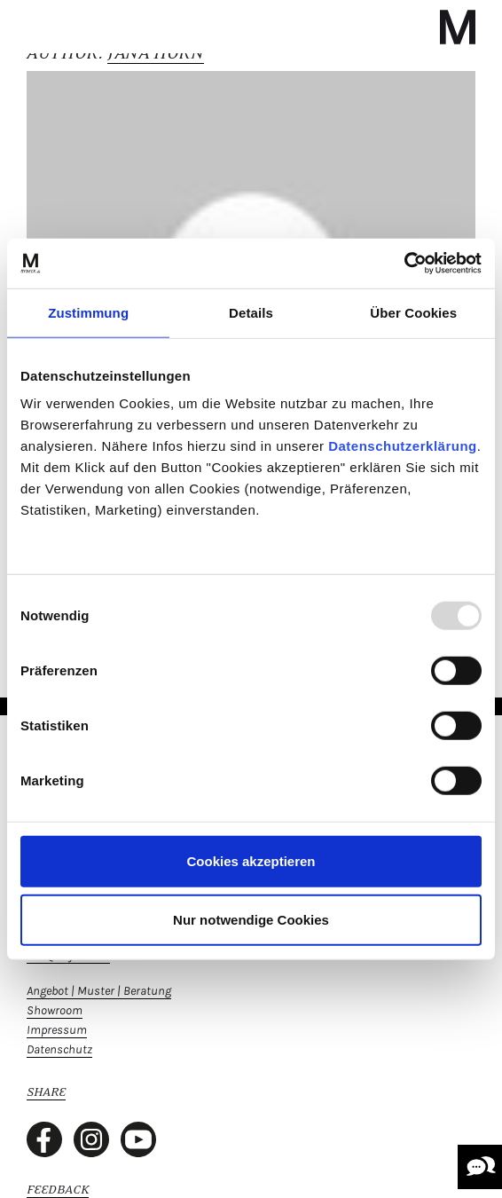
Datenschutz (59, 1049)
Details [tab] (251, 311)
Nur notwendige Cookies (251, 918)
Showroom (54, 1010)
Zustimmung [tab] (88, 311)
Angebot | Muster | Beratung (99, 990)
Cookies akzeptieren (250, 861)
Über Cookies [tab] (413, 311)
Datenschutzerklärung (402, 445)
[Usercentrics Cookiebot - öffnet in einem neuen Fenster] (404, 263)
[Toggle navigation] (43, 26)
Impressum (57, 1029)
